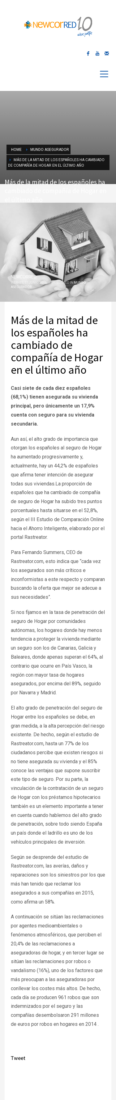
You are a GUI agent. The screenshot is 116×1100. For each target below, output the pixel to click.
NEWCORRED (24, 276)
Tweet (18, 1058)
